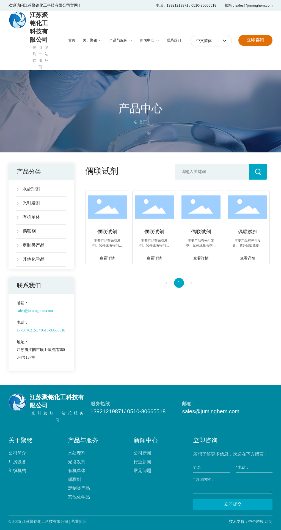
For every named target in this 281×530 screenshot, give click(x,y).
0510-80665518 (52, 330)
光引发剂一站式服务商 (58, 416)
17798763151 (27, 330)
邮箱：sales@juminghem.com (248, 5)
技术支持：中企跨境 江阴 (250, 521)
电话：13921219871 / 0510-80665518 (186, 5)
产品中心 (140, 115)
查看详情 (107, 258)
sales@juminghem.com (210, 411)
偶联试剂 (107, 232)
